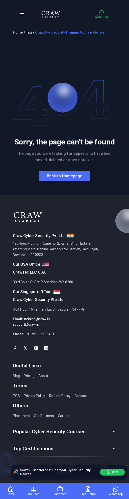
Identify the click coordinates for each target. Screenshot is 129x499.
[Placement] (60, 491)
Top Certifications (64, 449)
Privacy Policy (34, 396)
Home (18, 32)
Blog (16, 376)
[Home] (11, 491)
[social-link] (15, 348)
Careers (64, 416)
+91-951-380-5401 (39, 334)
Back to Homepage (64, 176)
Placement (21, 416)
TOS (16, 396)
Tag (29, 32)
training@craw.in (37, 319)
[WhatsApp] (116, 491)
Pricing (29, 376)
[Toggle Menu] (22, 14)
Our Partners (44, 416)
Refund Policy (60, 396)
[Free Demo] (88, 491)
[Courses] (34, 491)
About (43, 376)
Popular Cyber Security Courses (64, 432)
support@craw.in (26, 324)
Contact (81, 396)
